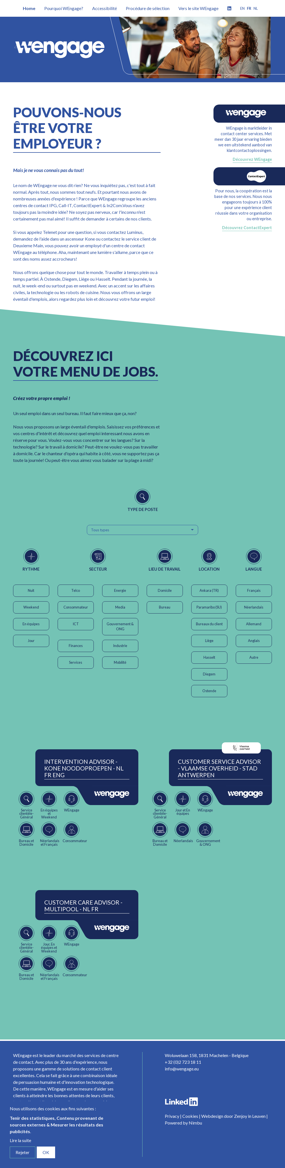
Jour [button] (31, 640)
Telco (75, 590)
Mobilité (120, 662)
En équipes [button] (31, 624)
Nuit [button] (31, 590)
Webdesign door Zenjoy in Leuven (233, 1116)
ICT (76, 624)
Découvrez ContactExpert (247, 227)
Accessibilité (104, 8)
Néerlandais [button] (253, 607)
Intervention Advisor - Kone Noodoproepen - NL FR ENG (84, 768)
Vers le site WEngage (198, 8)
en (242, 8)
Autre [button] (253, 657)
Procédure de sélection (147, 8)
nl (256, 8)
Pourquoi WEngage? (63, 8)
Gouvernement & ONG (120, 626)
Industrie (120, 645)
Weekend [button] (31, 607)
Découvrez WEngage (252, 159)
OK (46, 1152)
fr (249, 8)
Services (75, 662)
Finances (76, 645)
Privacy (172, 1116)
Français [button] (254, 590)
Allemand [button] (253, 624)
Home (29, 8)
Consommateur (75, 607)
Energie (120, 590)
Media (120, 607)
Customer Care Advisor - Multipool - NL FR (83, 905)
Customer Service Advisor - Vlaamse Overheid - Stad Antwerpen (219, 768)
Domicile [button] (165, 590)
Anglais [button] (254, 640)
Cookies (190, 1116)
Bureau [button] (164, 607)
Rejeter (23, 1152)
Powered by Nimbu (183, 1122)
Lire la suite (20, 1140)
